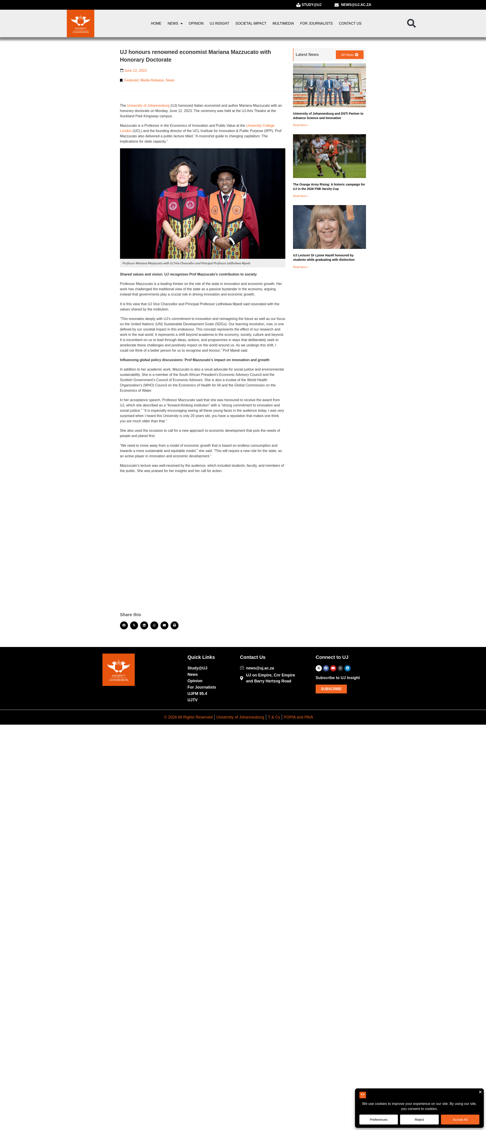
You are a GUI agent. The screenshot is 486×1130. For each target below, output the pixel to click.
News (175, 24)
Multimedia (283, 23)
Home (156, 23)
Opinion (196, 23)
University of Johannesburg (148, 105)
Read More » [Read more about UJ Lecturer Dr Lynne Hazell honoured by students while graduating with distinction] (300, 267)
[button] (411, 23)
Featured (131, 80)
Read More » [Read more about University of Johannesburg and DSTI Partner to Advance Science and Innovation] (300, 125)
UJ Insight (219, 23)
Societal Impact (250, 23)
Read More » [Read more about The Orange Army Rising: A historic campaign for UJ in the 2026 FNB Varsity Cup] (300, 196)
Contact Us (350, 23)
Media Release (152, 80)
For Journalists (316, 23)
